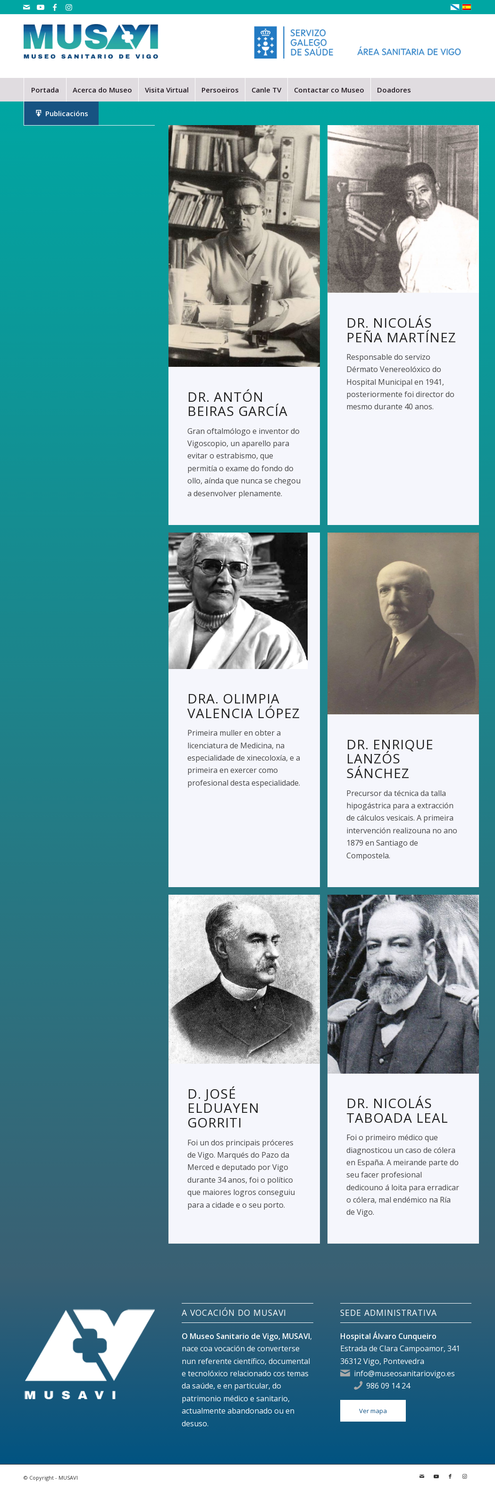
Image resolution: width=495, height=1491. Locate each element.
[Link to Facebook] (54, 7)
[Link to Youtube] (40, 7)
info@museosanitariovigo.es (404, 1373)
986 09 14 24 (388, 1386)
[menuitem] (45, 90)
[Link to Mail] (26, 7)
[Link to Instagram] (69, 7)
